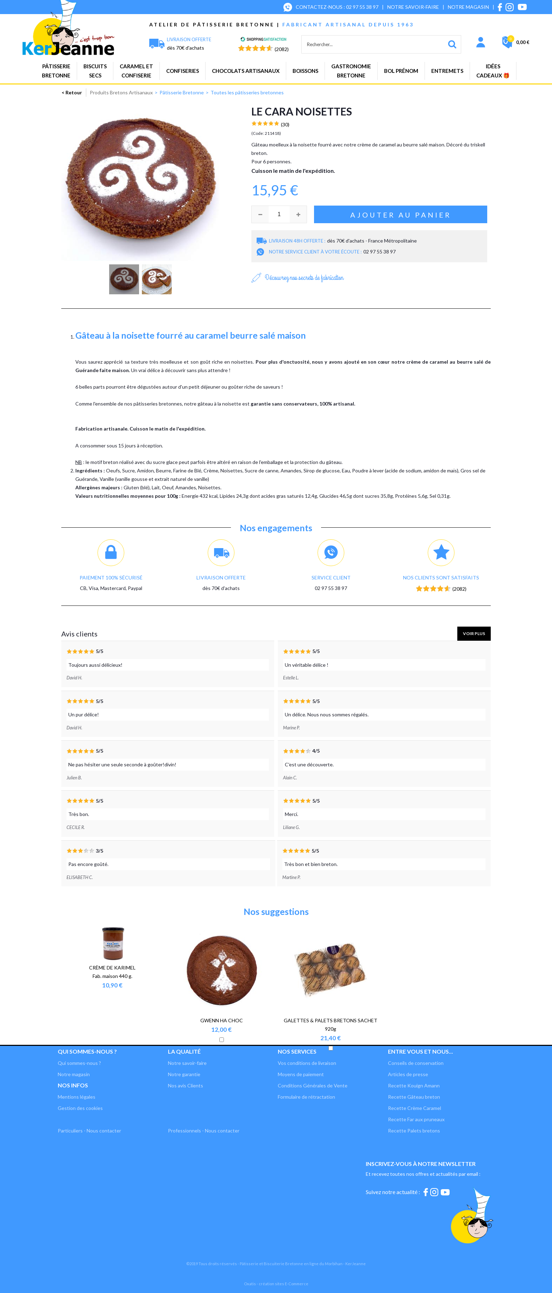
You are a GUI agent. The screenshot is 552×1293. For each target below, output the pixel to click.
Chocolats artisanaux (246, 71)
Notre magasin (74, 1074)
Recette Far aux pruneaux (416, 1119)
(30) (285, 124)
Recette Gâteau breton (414, 1097)
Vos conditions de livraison (307, 1063)
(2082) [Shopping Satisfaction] (282, 49)
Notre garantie (184, 1074)
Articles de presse (408, 1074)
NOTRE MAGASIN (468, 7)
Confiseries (182, 71)
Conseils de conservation (416, 1063)
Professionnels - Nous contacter (203, 1131)
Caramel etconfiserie (136, 71)
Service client (331, 577)
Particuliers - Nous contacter (89, 1131)
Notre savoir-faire (187, 1063)
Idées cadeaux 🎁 (493, 71)
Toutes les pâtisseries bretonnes (247, 92)
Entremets (447, 71)
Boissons (305, 71)
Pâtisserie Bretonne (181, 92)
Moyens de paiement (301, 1074)
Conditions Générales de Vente (312, 1085)
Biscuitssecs (95, 71)
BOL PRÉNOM (401, 71)
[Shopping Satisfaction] (263, 40)
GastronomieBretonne (351, 71)
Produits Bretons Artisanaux (121, 92)
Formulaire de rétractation (306, 1097)
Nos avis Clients (185, 1085)
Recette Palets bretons (414, 1131)
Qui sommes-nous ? (79, 1063)
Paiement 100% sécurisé (111, 577)
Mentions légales (76, 1097)
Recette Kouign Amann (414, 1085)
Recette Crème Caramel (414, 1108)
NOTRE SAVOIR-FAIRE (413, 7)
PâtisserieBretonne (56, 71)
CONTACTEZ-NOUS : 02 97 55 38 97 (337, 7)
